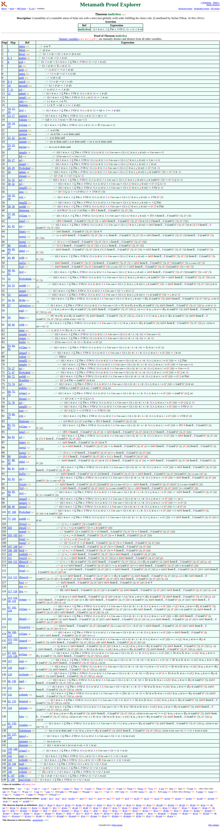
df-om (185, 813)
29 (13, 168)
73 (9, 384)
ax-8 (118, 798)
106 (10, 550)
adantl (22, 93)
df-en (104, 816)
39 (13, 214)
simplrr (23, 152)
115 (15, 577)
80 (13, 414)
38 (9, 206)
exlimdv (23, 694)
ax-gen (71, 798)
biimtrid (23, 701)
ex (20, 687)
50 (13, 270)
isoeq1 (22, 236)
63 (9, 345)
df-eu (149, 805)
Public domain (117, 825)
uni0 (21, 77)
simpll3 (23, 187)
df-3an (79, 805)
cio (96, 791)
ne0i (21, 69)
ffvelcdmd (24, 168)
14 (9, 108)
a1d (21, 61)
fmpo (22, 317)
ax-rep (178, 798)
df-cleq (171, 805)
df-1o (49, 816)
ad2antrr (23, 294)
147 (12, 775)
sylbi (21, 775)
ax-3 (64, 798)
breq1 (22, 54)
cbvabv (23, 245)
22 (13, 137)
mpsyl (22, 736)
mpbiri (22, 58)
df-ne (203, 805)
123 (10, 635)
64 (13, 345)
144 (14, 763)
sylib (21, 257)
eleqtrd (23, 506)
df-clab (159, 805)
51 (9, 273)
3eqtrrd (23, 640)
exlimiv (23, 771)
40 (9, 217)
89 (9, 456)
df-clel (182, 805)
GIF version (215, 9)
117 (10, 591)
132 (10, 694)
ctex (21, 101)
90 (9, 463)
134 (10, 708)
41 (9, 226)
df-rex (12, 808)
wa (45, 788)
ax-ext (167, 798)
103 (10, 527)
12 (9, 93)
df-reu (34, 808)
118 (15, 591)
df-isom (127, 813)
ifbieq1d (23, 561)
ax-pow (211, 798)
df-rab (45, 808)
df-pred (208, 810)
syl (20, 89)
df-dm (166, 810)
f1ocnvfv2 (24, 627)
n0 (20, 65)
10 (9, 85)
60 (13, 324)
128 (10, 667)
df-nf (119, 805)
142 (10, 755)
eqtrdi (22, 81)
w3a (55, 788)
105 (15, 535)
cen (6, 794)
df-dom (115, 816)
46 (9, 245)
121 (10, 639)
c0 (172, 788)
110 (10, 554)
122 (15, 639)
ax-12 (156, 798)
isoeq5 (22, 542)
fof (20, 156)
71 (9, 372)
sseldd (22, 206)
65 (9, 348)
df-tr (45, 810)
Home (12, 9)
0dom (22, 50)
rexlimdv (24, 674)
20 (9, 763)
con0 (87, 791)
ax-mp (22, 137)
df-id (54, 810)
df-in (105, 808)
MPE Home (21, 9)
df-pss (124, 808)
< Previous (206, 2)
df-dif (85, 808)
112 (15, 561)
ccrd (54, 794)
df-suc (37, 813)
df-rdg (39, 816)
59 (9, 317)
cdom (17, 794)
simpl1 (23, 97)
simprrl (23, 352)
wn (19, 788)
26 (9, 160)
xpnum (23, 141)
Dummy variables (68, 38)
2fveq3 (23, 523)
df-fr (96, 810)
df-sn (165, 808)
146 (10, 771)
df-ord (6, 813)
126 (15, 656)
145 (10, 767)
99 (13, 506)
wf (108, 791)
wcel (89, 788)
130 (14, 681)
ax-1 (51, 798)
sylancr (23, 393)
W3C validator (213, 825)
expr (21, 661)
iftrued (22, 618)
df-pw (155, 808)
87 (9, 460)
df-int (204, 808)
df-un (95, 808)
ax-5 (91, 798)
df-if (145, 808)
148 (12, 779)
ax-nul (199, 798)
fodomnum (25, 730)
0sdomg (23, 105)
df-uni (194, 808)
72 (13, 376)
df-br (12, 810)
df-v (55, 808)
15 (13, 108)
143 (10, 759)
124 (10, 642)
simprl (22, 164)
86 (9, 468)
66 (9, 681)
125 (10, 656)
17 (13, 115)
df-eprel (65, 810)
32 (13, 179)
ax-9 (127, 798)
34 (9, 195)
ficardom (24, 380)
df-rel (134, 810)
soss (21, 191)
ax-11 (146, 798)
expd (21, 667)
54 (9, 300)
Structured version (185, 9)
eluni (22, 330)
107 (10, 546)
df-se (105, 810)
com (211, 791)
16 (9, 111)
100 (14, 512)
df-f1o (106, 813)
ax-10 (136, 798)
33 (9, 285)
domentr (23, 745)
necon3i (23, 85)
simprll (23, 498)
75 (13, 391)
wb (35, 788)
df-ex (109, 805)
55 (9, 294)
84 (9, 437)
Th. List (31, 9)
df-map (93, 816)
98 (9, 506)
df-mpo (174, 813)
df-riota (139, 813)
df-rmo (23, 808)
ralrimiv (23, 708)
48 (13, 257)
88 (13, 460)
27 (13, 160)
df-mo (138, 805)
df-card (159, 816)
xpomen (23, 741)
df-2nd (206, 813)
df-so (86, 810)
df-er (83, 816)
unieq (22, 73)
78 (13, 402)
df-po (76, 810)
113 (10, 597)
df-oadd (60, 816)
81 (9, 417)
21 (9, 137)
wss (162, 788)
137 (14, 734)
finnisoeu (24, 210)
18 (9, 123)
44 (9, 249)
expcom (23, 767)
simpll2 (23, 202)
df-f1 (87, 813)
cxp (37, 791)
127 (10, 661)
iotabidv (23, 554)
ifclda (22, 300)
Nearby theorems (213, 5)
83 (9, 428)
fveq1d (23, 557)
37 (9, 214)
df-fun (59, 813)
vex (21, 586)
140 (15, 749)
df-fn (69, 813)
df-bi (41, 805)
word (75, 791)
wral (130, 788)
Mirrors (4, 9)
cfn (42, 794)
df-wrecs (16, 816)
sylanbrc (23, 725)
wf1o (141, 791)
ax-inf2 (26, 801)
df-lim (26, 813)
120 (10, 610)
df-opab (23, 810)
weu (100, 788)
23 (9, 145)
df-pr (174, 808)
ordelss (23, 387)
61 (9, 723)
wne (120, 788)
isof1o (22, 262)
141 (10, 752)
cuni (191, 788)
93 (13, 479)
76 (9, 394)
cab (109, 788)
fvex (21, 582)
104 (10, 561)
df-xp (125, 810)
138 (10, 737)
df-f (78, 813)
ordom (22, 356)
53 (13, 285)
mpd (21, 681)
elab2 (22, 250)
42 (13, 226)
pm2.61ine (25, 779)
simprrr (23, 502)
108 (15, 546)
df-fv (116, 813)
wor (26, 791)
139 (10, 749)
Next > (216, 2)
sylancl (23, 750)
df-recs (28, 816)
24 (9, 148)
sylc (21, 197)
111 (10, 557)
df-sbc (64, 808)
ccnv (48, 791)
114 (10, 577)
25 (9, 734)
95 (13, 491)
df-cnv (145, 810)
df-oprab (162, 813)
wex (77, 788)
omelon (23, 130)
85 (13, 437)
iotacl (22, 220)
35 (13, 195)
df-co (155, 810)
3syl (21, 110)
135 (14, 723)
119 (14, 601)
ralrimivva (25, 305)
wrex (141, 788)
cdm (62, 791)
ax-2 (57, 798)
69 (9, 376)
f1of (21, 266)
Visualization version (201, 9)
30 (9, 172)
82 (9, 425)
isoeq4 (22, 531)
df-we (114, 810)
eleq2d (22, 527)
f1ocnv (23, 484)
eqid (21, 310)
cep (14, 791)
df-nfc (193, 805)
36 (9, 198)
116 (15, 597)
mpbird (23, 115)
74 (13, 384)
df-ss (115, 808)
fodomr (23, 119)
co (189, 791)
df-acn (170, 816)
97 (9, 512)
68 (9, 391)
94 (9, 491)
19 (9, 126)
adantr (22, 172)
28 (9, 168)
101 (14, 518)
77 (9, 518)
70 (9, 368)
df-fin (138, 816)
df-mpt (35, 810)
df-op (184, 808)
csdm (30, 794)
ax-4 (82, 798)
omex (22, 46)
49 (9, 270)
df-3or (68, 805)
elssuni (23, 175)
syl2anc (23, 124)
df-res (186, 810)
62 (9, 701)
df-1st (195, 813)
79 (9, 414)
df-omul (72, 816)
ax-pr (5, 801)
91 (13, 468)
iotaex (22, 231)
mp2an (23, 146)
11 (11, 89)
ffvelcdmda (25, 278)
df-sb (128, 805)
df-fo (96, 813)
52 (9, 278)
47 (9, 252)
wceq (66, 788)
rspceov (23, 647)
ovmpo (23, 599)
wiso (165, 791)
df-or (58, 805)
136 (10, 726)
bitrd (21, 550)
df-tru (89, 805)
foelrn (22, 342)
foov (21, 716)
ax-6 (100, 798)
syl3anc (23, 654)
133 (14, 701)
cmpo (200, 791)
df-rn (176, 810)
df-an (49, 805)
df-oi (148, 816)
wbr (4, 791)
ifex (21, 591)
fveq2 (22, 539)
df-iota (48, 813)
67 (13, 372)
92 (9, 479)
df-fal (99, 805)
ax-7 (109, 798)
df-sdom (127, 816)
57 (9, 305)
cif (180, 788)
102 (14, 607)
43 (9, 257)
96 (9, 494)
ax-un (15, 801)
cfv (150, 791)
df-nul (135, 808)
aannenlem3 (37, 820)
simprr (22, 338)
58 (9, 324)
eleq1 (22, 565)
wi (27, 788)
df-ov (150, 813)
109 (15, 550)
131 (10, 687)
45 (13, 249)
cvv (151, 788)
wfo (122, 791)
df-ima (197, 810)
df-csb (75, 808)
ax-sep (189, 798)
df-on (16, 813)
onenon (23, 134)
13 (9, 115)
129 (10, 674)
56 (13, 300)
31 (9, 179)
